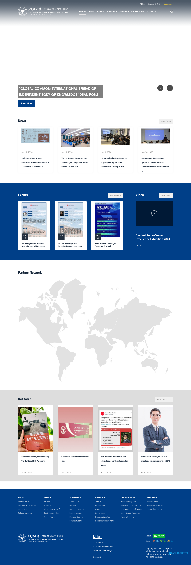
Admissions (74, 501)
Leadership (22, 509)
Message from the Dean (27, 505)
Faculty (47, 501)
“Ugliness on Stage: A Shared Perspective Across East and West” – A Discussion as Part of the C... (35, 162)
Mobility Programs (128, 501)
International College (102, 550)
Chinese (151, 4)
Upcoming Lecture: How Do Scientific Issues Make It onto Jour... (33, 246)
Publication (100, 505)
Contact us (168, 4)
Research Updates (102, 517)
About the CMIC (24, 501)
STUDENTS (151, 11)
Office (142, 4)
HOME (82, 11)
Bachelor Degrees (76, 509)
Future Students (75, 521)
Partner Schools (127, 517)
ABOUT (92, 11)
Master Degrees (75, 513)
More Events (115, 195)
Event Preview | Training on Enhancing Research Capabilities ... (105, 246)
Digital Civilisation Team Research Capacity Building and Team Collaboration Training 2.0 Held (113, 162)
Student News (152, 501)
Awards (98, 509)
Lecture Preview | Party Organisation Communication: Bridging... (70, 246)
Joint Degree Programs (130, 513)
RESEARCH (124, 11)
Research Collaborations (131, 505)
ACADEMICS (112, 11)
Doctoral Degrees (76, 517)
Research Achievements (104, 521)
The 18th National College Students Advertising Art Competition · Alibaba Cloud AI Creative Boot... (74, 162)
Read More (26, 103)
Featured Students (154, 509)
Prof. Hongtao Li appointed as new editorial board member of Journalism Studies (114, 460)
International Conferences (131, 509)
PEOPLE (100, 11)
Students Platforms (154, 505)
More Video (166, 195)
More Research (164, 399)
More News (166, 121)
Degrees (72, 505)
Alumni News (49, 517)
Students (47, 505)
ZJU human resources (103, 546)
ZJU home (98, 542)
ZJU (158, 4)
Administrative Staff (52, 509)
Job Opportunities (51, 513)
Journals (98, 501)
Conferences (100, 513)
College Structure (25, 513)
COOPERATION (137, 11)
